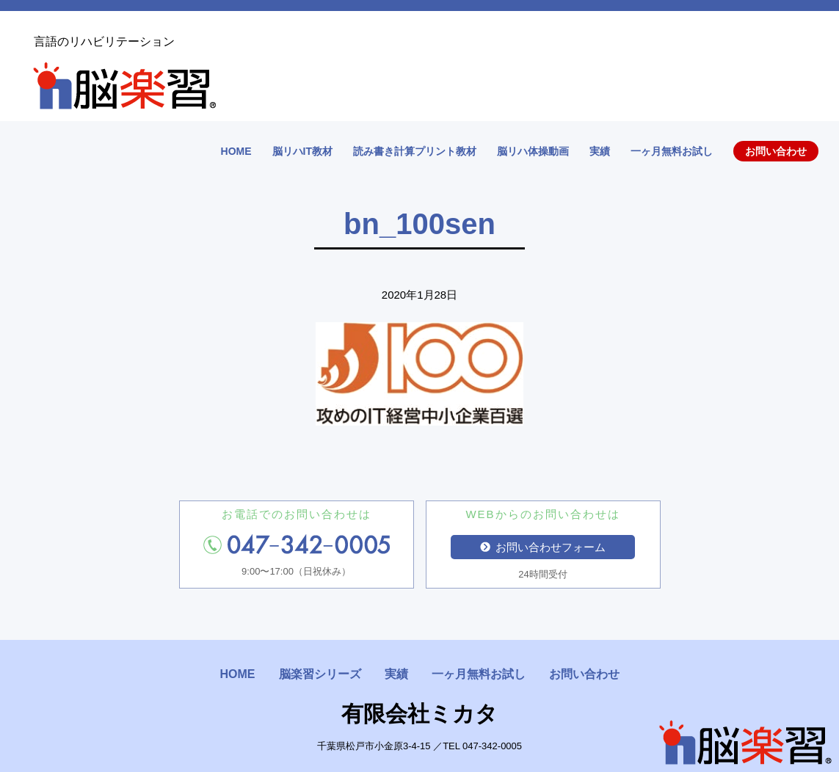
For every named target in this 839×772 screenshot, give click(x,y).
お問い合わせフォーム (543, 547)
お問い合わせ (776, 151)
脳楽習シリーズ (320, 674)
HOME (236, 151)
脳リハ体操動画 (533, 151)
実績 (599, 151)
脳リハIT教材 (302, 151)
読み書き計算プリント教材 (414, 151)
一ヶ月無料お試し (672, 151)
